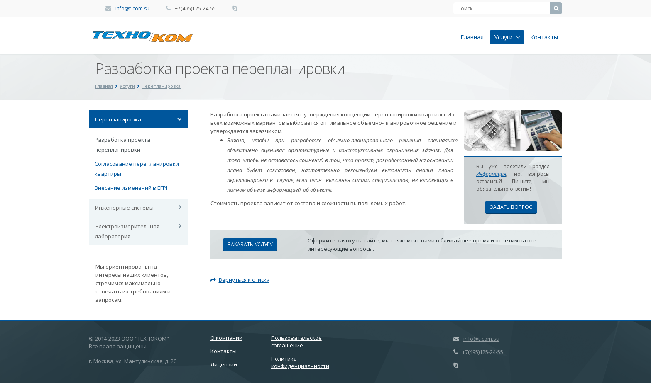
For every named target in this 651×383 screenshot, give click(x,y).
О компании (226, 338)
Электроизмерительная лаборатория (127, 231)
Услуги (507, 37)
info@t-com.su (132, 8)
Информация (491, 173)
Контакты (544, 37)
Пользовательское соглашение (296, 341)
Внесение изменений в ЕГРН (132, 188)
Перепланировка (161, 86)
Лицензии (223, 364)
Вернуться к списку (239, 280)
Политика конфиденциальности (300, 362)
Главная (472, 37)
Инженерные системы (124, 207)
